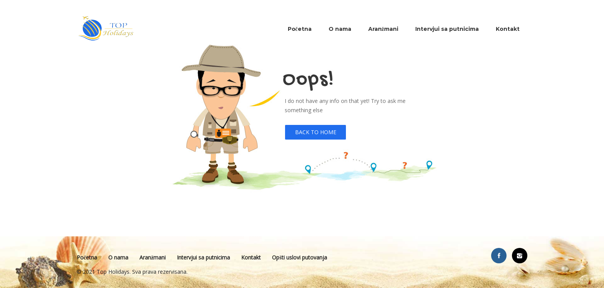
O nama (340, 28)
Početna (300, 28)
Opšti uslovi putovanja (299, 257)
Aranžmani (383, 28)
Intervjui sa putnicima (447, 28)
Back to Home (315, 132)
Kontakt (508, 28)
